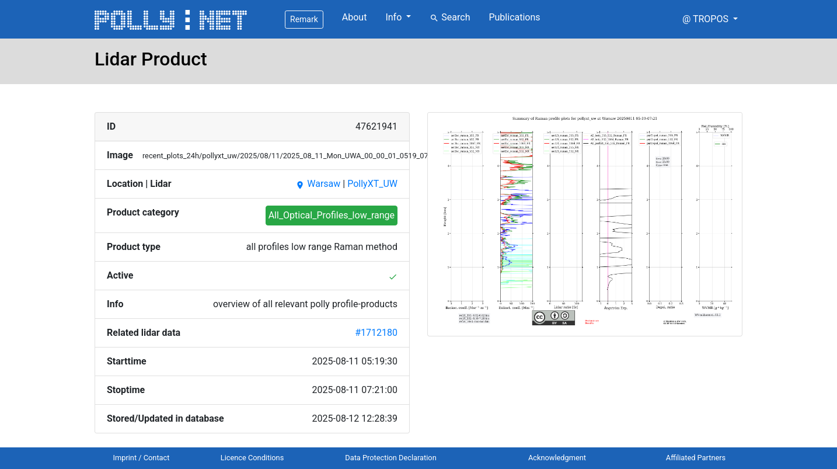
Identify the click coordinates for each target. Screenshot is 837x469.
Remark (304, 19)
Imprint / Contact (141, 457)
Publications (514, 17)
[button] (710, 19)
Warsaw (317, 183)
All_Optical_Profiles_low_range (331, 215)
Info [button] (394, 17)
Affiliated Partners (696, 457)
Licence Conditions (252, 457)
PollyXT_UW (372, 183)
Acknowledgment (557, 457)
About (354, 17)
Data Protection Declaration (390, 457)
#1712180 (376, 332)
